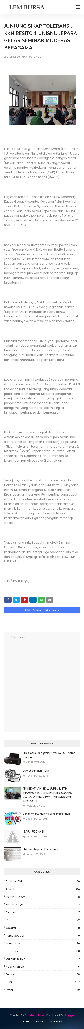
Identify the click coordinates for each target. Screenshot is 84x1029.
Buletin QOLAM (43, 897)
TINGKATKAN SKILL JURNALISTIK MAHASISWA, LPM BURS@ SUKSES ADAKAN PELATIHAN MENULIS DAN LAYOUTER (47, 795)
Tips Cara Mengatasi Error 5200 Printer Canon (49, 755)
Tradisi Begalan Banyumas (40, 849)
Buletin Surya (43, 905)
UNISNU (43, 982)
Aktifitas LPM (43, 881)
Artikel (43, 889)
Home (26, 1021)
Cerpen (43, 912)
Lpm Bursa (43, 951)
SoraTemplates (34, 1015)
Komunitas (43, 943)
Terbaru (43, 974)
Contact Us (55, 1021)
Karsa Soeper (43, 936)
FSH (43, 920)
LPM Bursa (13, 57)
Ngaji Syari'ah (43, 967)
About (39, 1021)
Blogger (69, 1015)
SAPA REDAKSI (33, 832)
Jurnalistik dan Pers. (36, 771)
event (43, 990)
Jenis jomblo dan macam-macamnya (46, 814)
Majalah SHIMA (43, 959)
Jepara (43, 928)
